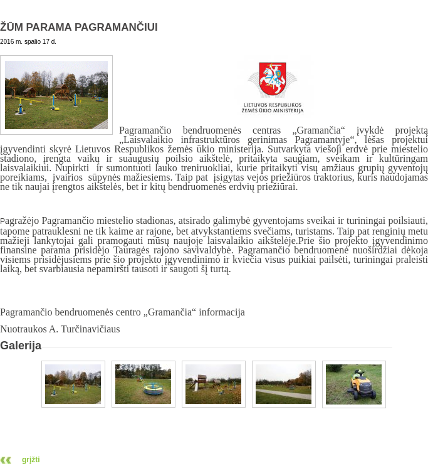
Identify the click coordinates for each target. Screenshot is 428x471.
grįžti (31, 459)
